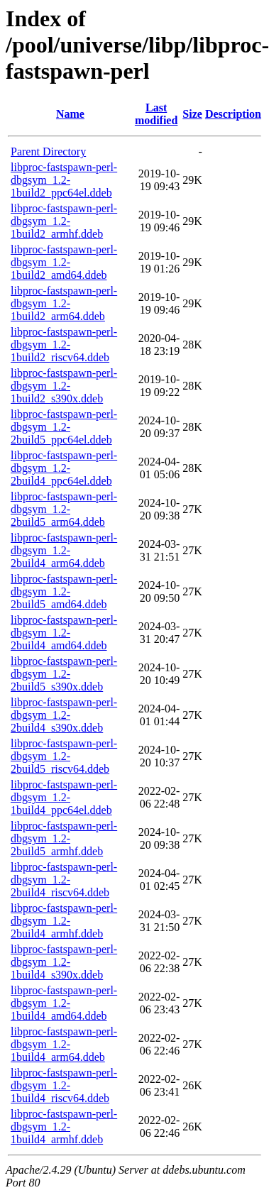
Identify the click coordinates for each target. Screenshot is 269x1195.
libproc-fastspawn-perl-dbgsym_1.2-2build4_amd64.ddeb (64, 632)
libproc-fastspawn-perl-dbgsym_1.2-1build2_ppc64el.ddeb (64, 180)
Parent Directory (48, 151)
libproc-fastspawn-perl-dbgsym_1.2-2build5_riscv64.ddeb (64, 756)
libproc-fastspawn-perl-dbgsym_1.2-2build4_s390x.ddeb (64, 715)
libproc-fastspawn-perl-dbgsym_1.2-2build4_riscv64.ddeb (64, 879)
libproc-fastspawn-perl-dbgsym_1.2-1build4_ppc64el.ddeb (64, 797)
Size (192, 114)
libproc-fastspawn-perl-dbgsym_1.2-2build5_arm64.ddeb (64, 509)
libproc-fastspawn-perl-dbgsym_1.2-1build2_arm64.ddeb (64, 303)
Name (70, 114)
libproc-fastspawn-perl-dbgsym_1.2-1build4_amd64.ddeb (64, 1003)
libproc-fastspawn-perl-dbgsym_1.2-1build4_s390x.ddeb (64, 962)
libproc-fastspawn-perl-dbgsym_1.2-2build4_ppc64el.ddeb (64, 468)
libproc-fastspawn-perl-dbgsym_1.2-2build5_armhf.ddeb (64, 838)
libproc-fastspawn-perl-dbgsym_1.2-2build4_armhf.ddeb (64, 921)
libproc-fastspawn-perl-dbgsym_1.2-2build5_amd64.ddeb (64, 591)
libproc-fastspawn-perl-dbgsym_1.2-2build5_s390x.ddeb (64, 674)
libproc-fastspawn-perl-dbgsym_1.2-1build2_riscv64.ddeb (64, 344)
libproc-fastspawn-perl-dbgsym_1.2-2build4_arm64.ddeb (64, 550)
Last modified (156, 113)
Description (233, 114)
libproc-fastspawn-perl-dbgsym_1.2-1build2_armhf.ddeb (64, 221)
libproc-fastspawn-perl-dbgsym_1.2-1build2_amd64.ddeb (64, 262)
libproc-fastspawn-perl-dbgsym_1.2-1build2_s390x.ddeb (64, 385)
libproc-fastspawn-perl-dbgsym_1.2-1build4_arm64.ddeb (64, 1044)
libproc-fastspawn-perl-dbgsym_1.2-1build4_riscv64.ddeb (64, 1085)
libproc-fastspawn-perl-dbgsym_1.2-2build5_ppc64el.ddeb (64, 427)
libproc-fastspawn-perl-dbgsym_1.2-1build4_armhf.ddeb (64, 1126)
